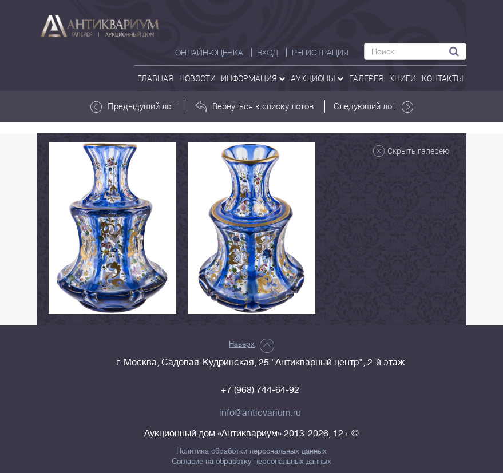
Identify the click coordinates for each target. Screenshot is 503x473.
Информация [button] (253, 78)
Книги (402, 78)
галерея (366, 78)
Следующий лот (373, 106)
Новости (197, 78)
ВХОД (267, 52)
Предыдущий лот (132, 106)
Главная (155, 78)
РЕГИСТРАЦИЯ (320, 52)
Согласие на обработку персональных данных (251, 461)
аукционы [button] (317, 78)
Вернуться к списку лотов (254, 106)
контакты (443, 78)
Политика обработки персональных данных (251, 451)
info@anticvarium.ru (260, 413)
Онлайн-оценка (209, 52)
